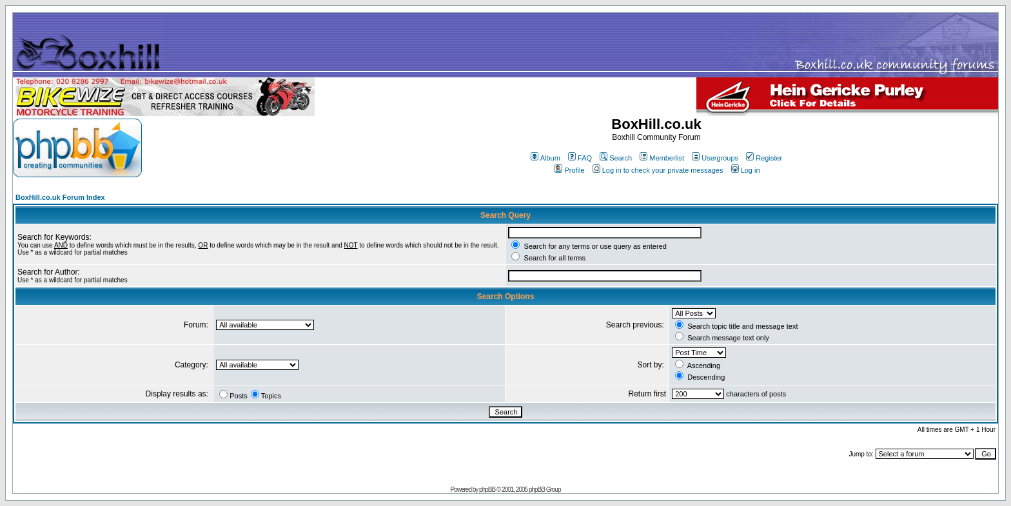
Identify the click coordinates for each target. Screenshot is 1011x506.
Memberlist (662, 158)
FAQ (580, 158)
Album (545, 158)
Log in (745, 170)
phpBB (487, 489)
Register (764, 158)
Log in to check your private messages (658, 170)
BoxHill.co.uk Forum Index (60, 197)
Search (616, 158)
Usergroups (715, 158)
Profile (569, 170)
